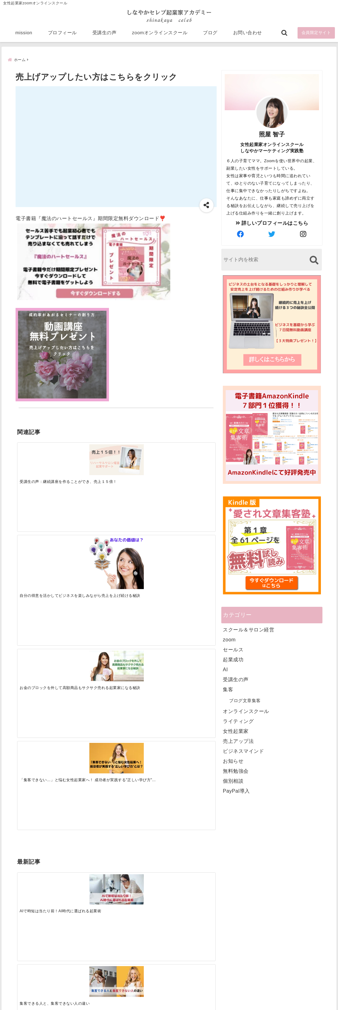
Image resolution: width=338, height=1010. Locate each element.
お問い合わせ (247, 34)
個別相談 (233, 780)
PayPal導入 (236, 790)
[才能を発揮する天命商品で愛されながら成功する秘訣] (190, 554)
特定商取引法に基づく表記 (140, 995)
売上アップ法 (238, 740)
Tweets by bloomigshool (146, 852)
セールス (233, 649)
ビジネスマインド (243, 750)
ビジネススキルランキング (256, 936)
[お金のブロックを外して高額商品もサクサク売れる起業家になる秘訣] (141, 455)
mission (23, 34)
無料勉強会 (236, 770)
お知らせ (233, 760)
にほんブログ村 (245, 965)
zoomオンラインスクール (159, 34)
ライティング (238, 721)
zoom (229, 639)
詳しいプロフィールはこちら (272, 222)
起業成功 (233, 659)
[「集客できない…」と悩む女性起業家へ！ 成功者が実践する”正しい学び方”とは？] (190, 455)
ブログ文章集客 (245, 700)
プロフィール (62, 34)
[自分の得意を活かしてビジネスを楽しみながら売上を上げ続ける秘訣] (91, 463)
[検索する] (314, 260)
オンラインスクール (246, 711)
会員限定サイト (316, 34)
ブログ (210, 34)
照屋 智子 (272, 134)
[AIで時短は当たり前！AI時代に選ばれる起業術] (42, 554)
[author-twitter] (272, 234)
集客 (228, 689)
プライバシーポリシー (202, 995)
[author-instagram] (303, 234)
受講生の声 (104, 34)
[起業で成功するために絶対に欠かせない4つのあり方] (141, 554)
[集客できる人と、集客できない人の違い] (91, 554)
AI (225, 669)
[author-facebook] (240, 234)
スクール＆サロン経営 (248, 629)
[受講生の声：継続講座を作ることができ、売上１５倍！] (42, 455)
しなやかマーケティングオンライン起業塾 (154, 1003)
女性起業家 (236, 731)
